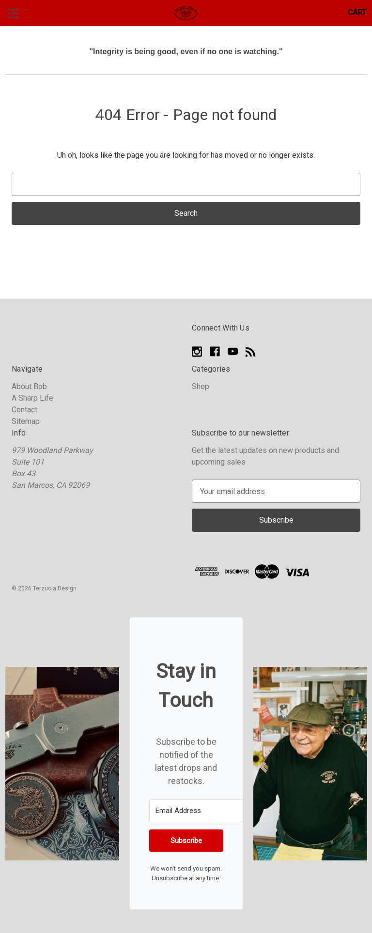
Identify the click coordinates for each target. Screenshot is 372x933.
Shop (200, 386)
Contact (24, 409)
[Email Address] (202, 810)
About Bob (29, 386)
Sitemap (26, 421)
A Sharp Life (32, 398)
